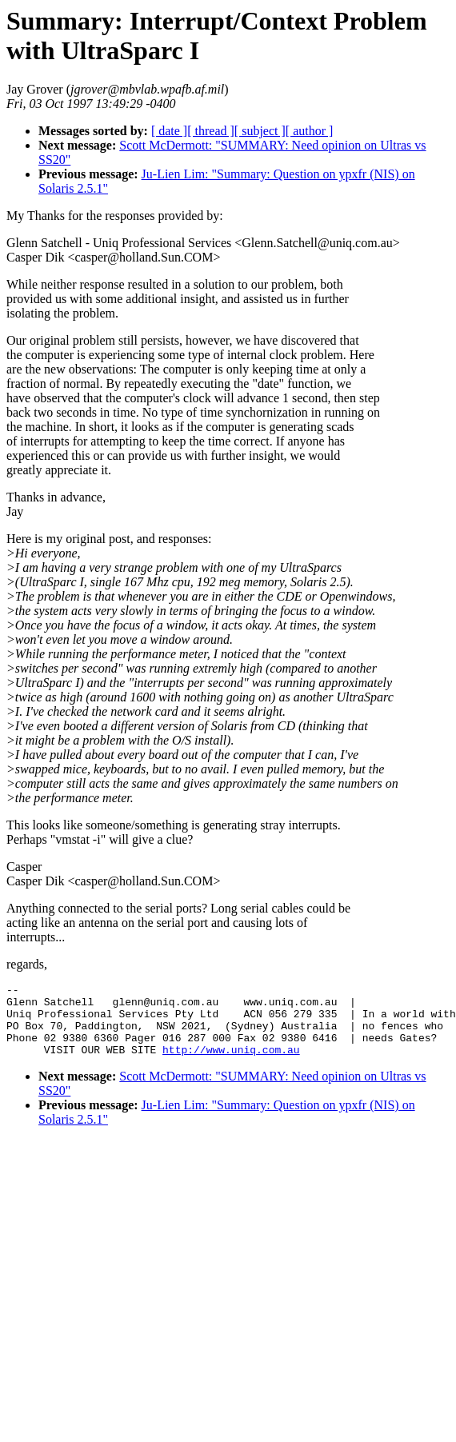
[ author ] (310, 131)
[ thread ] (210, 131)
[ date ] (169, 131)
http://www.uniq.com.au (231, 1064)
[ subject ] (260, 131)
